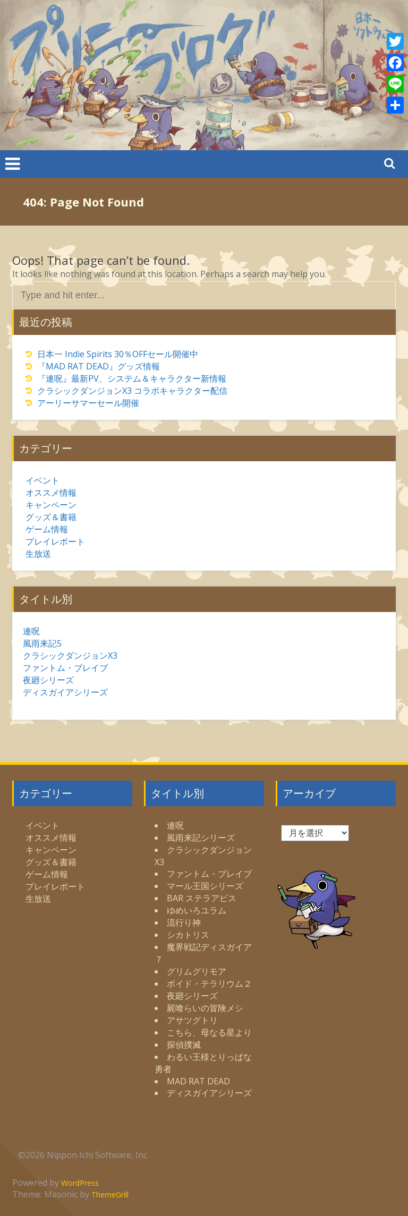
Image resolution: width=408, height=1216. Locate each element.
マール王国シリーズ (205, 886)
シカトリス (188, 935)
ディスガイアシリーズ (65, 692)
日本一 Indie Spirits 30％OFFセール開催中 (117, 354)
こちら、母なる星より (209, 1032)
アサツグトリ (192, 1020)
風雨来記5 (42, 643)
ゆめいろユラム (196, 910)
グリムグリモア (196, 971)
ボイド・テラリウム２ (209, 983)
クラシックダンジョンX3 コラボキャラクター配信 (132, 390)
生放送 (38, 553)
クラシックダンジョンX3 (70, 655)
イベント (43, 480)
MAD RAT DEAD (198, 1081)
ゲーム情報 (47, 529)
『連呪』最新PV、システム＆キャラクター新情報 (131, 378)
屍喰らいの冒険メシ (205, 1008)
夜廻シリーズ (48, 680)
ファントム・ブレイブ (65, 668)
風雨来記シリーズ (201, 837)
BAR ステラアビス (201, 898)
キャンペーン (51, 505)
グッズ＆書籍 (51, 517)
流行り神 (184, 922)
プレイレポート (55, 541)
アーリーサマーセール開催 (88, 403)
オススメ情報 (51, 492)
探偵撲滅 (184, 1044)
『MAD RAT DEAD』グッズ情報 (98, 366)
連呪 (31, 631)
